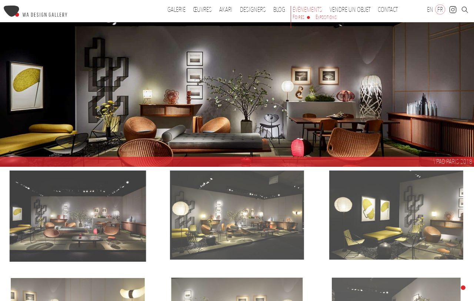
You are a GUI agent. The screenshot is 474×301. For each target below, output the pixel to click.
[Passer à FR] (440, 9)
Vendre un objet (350, 9)
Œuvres (204, 9)
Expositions (326, 17)
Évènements (309, 9)
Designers (255, 9)
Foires (298, 17)
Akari (226, 9)
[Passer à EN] (430, 9)
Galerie (176, 9)
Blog (279, 9)
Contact (388, 9)
